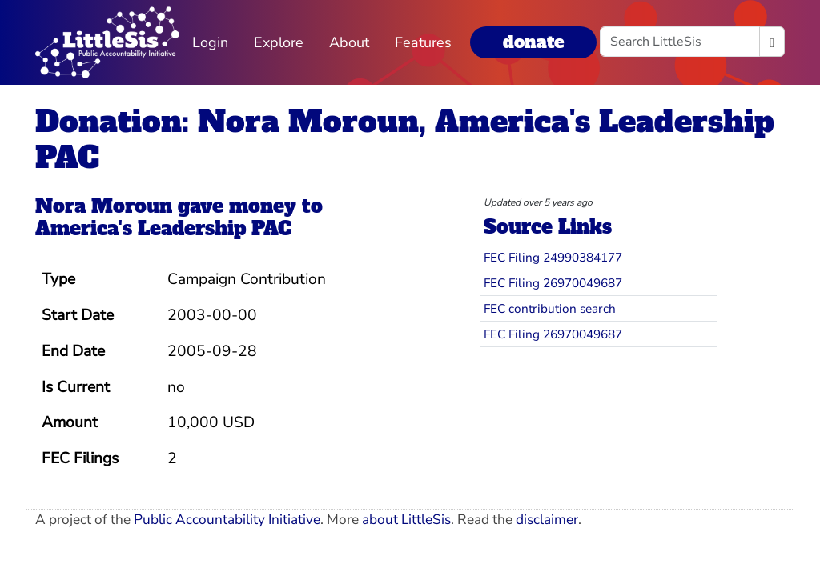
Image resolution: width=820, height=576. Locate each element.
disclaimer (547, 519)
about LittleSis (406, 519)
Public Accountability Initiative (227, 519)
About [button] (349, 42)
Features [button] (423, 42)
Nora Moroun (103, 206)
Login (210, 42)
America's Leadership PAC (163, 229)
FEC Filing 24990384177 (553, 257)
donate (533, 42)
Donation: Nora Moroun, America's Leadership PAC (404, 139)
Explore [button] (278, 42)
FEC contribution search (550, 308)
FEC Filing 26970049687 (553, 282)
